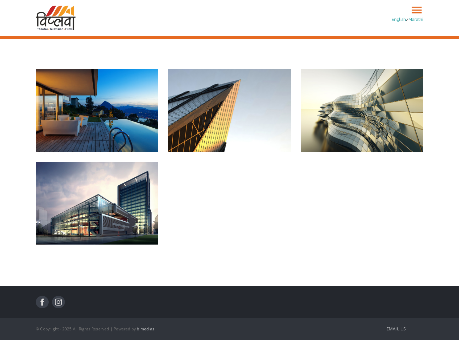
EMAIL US (396, 329)
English (398, 19)
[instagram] (58, 302)
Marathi (415, 19)
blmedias (145, 329)
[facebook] (42, 302)
